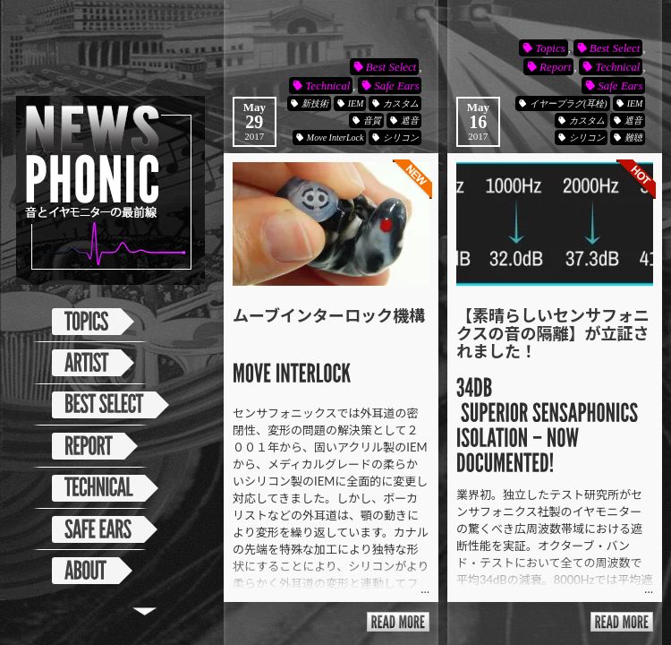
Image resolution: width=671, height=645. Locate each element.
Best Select (391, 66)
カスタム (401, 103)
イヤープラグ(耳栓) (568, 103)
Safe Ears (396, 85)
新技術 (315, 103)
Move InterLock (335, 137)
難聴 (633, 137)
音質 (372, 120)
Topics (550, 48)
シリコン (401, 137)
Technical (327, 85)
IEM (356, 103)
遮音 (410, 120)
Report (555, 66)
